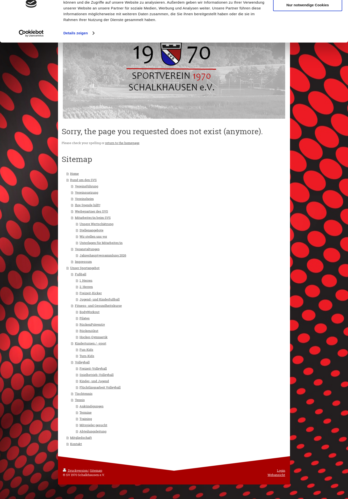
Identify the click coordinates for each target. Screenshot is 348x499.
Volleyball (82, 362)
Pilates (85, 318)
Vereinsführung (86, 186)
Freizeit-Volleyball (93, 368)
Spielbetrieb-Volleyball (97, 375)
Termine (86, 412)
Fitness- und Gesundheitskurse (98, 305)
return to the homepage (122, 143)
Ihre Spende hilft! (87, 205)
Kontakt (76, 444)
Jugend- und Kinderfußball (100, 299)
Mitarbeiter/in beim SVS (93, 217)
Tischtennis (84, 393)
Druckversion (75, 470)
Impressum (83, 261)
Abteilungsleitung (93, 431)
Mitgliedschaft (81, 437)
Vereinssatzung (86, 192)
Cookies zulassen (307, 12)
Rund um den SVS (83, 180)
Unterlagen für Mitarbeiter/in (101, 243)
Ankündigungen (91, 406)
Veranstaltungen (87, 249)
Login (281, 470)
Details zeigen (75, 54)
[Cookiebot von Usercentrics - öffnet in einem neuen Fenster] (31, 54)
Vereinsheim (84, 199)
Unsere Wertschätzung (96, 224)
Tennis (80, 400)
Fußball (80, 274)
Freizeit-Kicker (91, 293)
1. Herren (86, 280)
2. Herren (86, 287)
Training (86, 419)
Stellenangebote (91, 230)
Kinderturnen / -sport (90, 343)
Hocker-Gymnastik (94, 337)
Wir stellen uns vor (93, 236)
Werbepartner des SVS (91, 211)
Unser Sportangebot (85, 268)
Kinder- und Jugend (94, 381)
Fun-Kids (86, 349)
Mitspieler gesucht (93, 425)
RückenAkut (89, 331)
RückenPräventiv (92, 324)
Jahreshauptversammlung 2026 (103, 255)
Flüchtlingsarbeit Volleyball (100, 387)
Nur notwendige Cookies (307, 26)
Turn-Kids (87, 356)
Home (74, 173)
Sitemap (96, 470)
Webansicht (276, 475)
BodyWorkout (90, 312)
